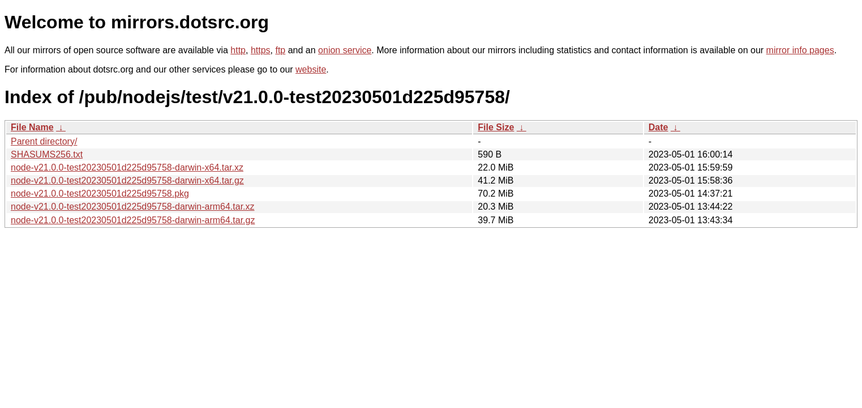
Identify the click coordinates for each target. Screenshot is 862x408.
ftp (280, 50)
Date (658, 127)
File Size (496, 127)
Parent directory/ (44, 141)
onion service (344, 50)
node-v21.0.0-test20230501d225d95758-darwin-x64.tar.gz (127, 180)
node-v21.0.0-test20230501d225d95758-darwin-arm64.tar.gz (133, 220)
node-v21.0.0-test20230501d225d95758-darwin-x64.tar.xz (127, 167)
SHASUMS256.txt (47, 154)
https (261, 50)
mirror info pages (800, 50)
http (238, 50)
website (310, 69)
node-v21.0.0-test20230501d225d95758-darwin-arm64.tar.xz (133, 206)
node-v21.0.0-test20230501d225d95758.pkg (100, 193)
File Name (32, 127)
